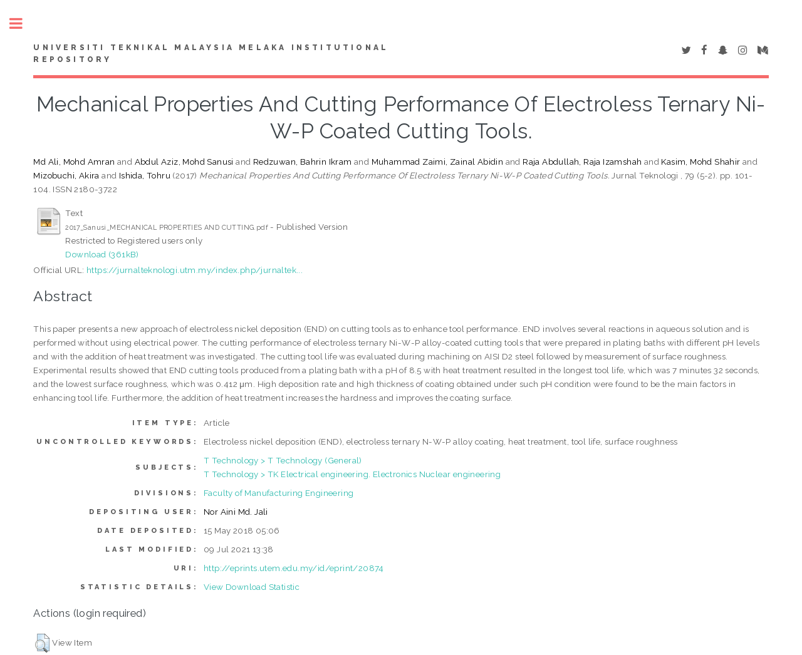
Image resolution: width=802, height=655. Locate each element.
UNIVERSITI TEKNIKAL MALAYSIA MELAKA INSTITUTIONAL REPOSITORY (210, 53)
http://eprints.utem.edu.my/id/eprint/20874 (294, 568)
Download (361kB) (101, 254)
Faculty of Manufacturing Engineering (278, 493)
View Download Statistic (251, 587)
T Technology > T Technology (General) (283, 460)
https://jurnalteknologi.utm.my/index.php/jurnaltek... (194, 270)
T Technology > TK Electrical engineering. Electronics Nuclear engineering (352, 474)
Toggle (22, 23)
